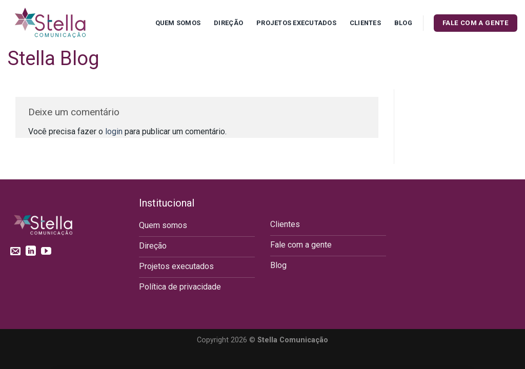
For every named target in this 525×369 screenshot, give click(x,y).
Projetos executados (296, 23)
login (114, 131)
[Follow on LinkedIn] (31, 251)
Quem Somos (178, 23)
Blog (403, 23)
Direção (228, 23)
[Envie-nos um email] (15, 251)
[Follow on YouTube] (46, 251)
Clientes (365, 23)
